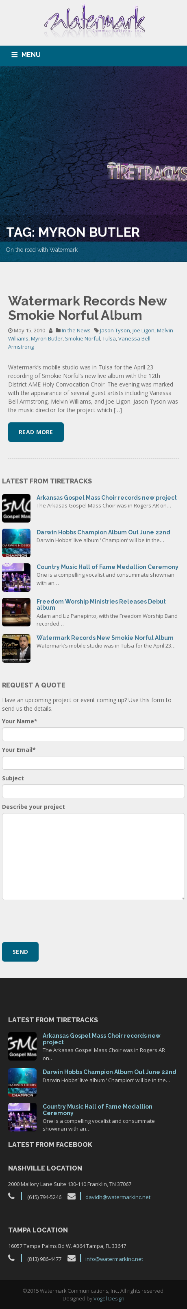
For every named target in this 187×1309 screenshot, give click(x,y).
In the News (76, 330)
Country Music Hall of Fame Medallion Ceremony (107, 567)
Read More (36, 432)
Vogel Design (109, 1298)
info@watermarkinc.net (114, 1259)
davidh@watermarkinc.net (117, 1197)
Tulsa (109, 338)
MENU (31, 55)
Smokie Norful (82, 338)
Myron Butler (47, 338)
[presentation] (64, 920)
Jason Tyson (115, 330)
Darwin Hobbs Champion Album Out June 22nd (103, 532)
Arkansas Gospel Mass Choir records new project (107, 497)
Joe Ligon (143, 330)
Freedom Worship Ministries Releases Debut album (101, 604)
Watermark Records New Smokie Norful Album (87, 308)
